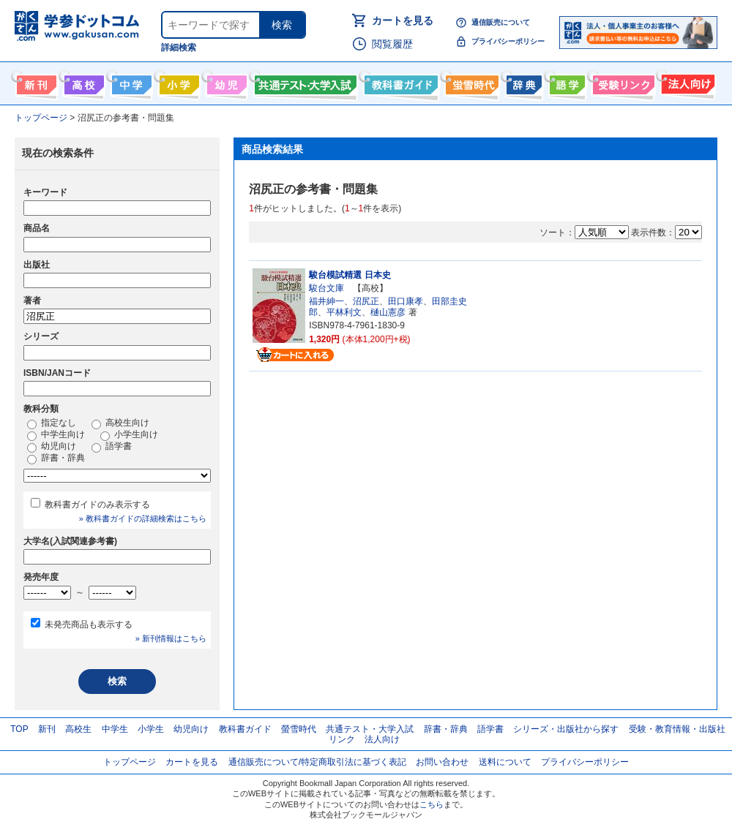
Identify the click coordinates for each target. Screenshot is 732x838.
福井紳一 (326, 301)
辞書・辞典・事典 (522, 82)
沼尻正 (366, 301)
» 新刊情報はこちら (170, 638)
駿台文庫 (326, 288)
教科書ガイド (399, 82)
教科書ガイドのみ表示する (97, 504)
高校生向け (82, 82)
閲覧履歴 (392, 44)
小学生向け (177, 82)
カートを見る (402, 20)
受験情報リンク (621, 82)
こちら (431, 804)
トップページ (129, 762)
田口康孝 (405, 301)
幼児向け (225, 82)
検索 (282, 25)
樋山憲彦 (388, 312)
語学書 (565, 82)
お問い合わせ (442, 762)
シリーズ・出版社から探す (566, 729)
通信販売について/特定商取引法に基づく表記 (317, 762)
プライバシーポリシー (508, 41)
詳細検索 (178, 47)
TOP (19, 729)
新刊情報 (35, 82)
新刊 (47, 729)
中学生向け (130, 82)
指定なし (51, 423)
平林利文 (344, 312)
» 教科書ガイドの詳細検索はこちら (142, 518)
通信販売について (500, 22)
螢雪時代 (470, 82)
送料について (505, 762)
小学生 (151, 729)
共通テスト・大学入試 (304, 82)
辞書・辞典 (56, 458)
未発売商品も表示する (88, 624)
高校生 (78, 729)
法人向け (686, 82)
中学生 (115, 729)
